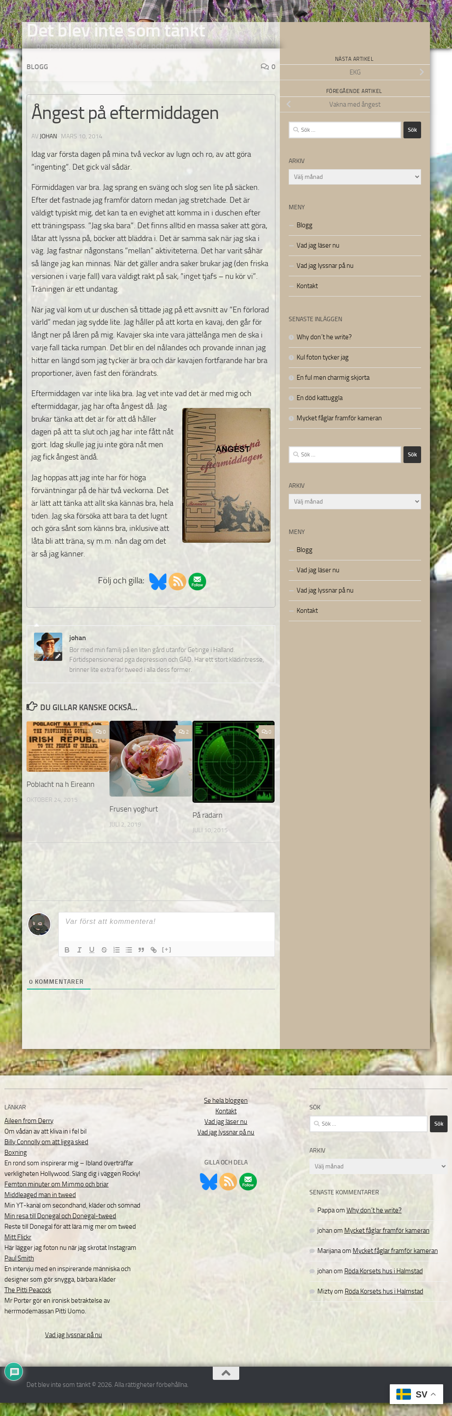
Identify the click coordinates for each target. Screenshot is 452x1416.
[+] (167, 962)
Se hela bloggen (226, 1114)
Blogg (37, 80)
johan (48, 149)
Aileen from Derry (28, 1134)
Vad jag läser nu (318, 259)
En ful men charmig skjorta (333, 391)
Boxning (15, 1166)
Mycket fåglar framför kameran (339, 431)
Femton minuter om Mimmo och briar (56, 1197)
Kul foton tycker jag (323, 370)
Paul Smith (19, 1271)
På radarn (207, 828)
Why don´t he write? (324, 350)
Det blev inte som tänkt (115, 30)
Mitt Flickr (17, 1250)
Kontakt (307, 299)
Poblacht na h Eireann (60, 797)
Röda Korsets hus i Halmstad (383, 1284)
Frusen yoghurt (133, 822)
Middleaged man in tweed (40, 1208)
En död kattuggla (320, 411)
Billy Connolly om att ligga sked (46, 1155)
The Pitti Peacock (27, 1303)
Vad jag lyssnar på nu (325, 279)
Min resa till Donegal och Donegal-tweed (60, 1229)
